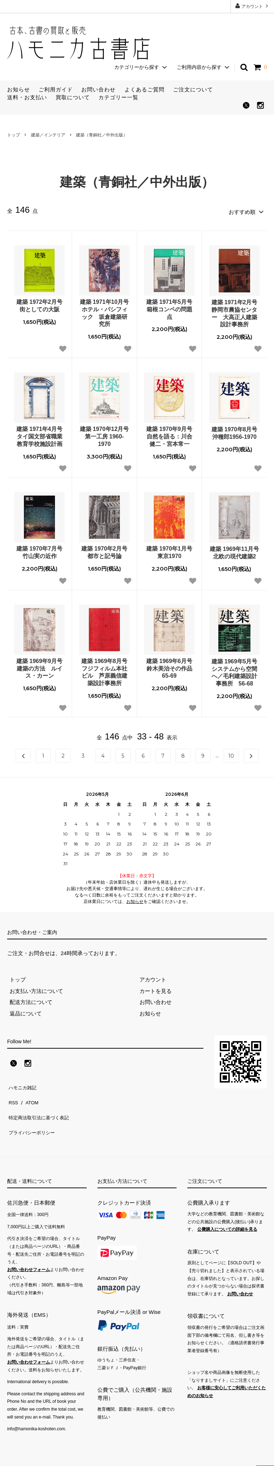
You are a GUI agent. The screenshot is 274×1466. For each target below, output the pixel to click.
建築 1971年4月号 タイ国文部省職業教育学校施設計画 (40, 434)
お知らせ (18, 89)
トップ (13, 134)
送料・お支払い (27, 97)
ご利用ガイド (56, 89)
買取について (73, 97)
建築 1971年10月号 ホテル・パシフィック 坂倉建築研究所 (105, 311)
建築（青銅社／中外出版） (101, 134)
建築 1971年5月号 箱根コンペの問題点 (170, 307)
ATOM (29, 1095)
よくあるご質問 (144, 89)
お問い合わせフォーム (28, 1252)
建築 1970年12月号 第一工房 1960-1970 (105, 434)
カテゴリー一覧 (118, 97)
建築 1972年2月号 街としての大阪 (40, 303)
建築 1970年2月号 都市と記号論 (105, 550)
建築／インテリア (48, 134)
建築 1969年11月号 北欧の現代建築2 (235, 550)
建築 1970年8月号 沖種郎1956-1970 (236, 431)
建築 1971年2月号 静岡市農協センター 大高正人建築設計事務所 (236, 311)
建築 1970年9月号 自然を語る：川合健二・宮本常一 (170, 434)
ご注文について (193, 89)
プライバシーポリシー (34, 1118)
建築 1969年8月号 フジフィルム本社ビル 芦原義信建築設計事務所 (105, 670)
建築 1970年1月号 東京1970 (170, 550)
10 (231, 753)
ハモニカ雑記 (23, 1084)
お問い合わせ (98, 89)
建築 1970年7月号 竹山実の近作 (40, 550)
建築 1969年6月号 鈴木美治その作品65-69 (170, 666)
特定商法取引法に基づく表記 (42, 1106)
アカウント (252, 6)
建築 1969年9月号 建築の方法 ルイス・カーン (40, 666)
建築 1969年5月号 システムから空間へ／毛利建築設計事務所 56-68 (236, 670)
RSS (12, 1095)
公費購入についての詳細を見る (227, 1212)
